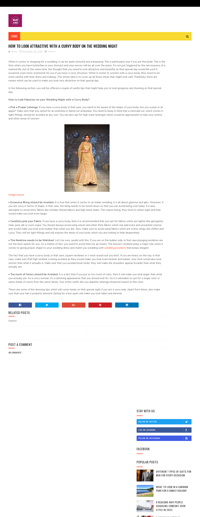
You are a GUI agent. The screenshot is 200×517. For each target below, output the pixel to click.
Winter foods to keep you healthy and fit (167, 242)
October (149, 339)
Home (14, 36)
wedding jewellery (71, 277)
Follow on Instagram (164, 72)
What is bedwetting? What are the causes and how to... (163, 279)
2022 (144, 210)
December (150, 233)
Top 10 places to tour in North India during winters (164, 294)
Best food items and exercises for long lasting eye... (166, 324)
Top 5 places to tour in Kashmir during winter (166, 316)
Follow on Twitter (164, 56)
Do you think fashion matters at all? (164, 266)
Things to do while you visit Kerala (163, 254)
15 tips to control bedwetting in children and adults (162, 260)
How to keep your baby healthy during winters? (165, 302)
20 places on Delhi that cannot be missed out (167, 272)
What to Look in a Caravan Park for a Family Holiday (172, 123)
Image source (16, 212)
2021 (144, 214)
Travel (142, 193)
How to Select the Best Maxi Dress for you (165, 287)
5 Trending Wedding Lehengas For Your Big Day (172, 153)
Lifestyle (143, 187)
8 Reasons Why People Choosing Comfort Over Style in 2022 (171, 140)
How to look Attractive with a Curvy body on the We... (164, 248)
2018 (144, 229)
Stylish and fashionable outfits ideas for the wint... (165, 331)
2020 (144, 219)
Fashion (52, 58)
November (150, 238)
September (150, 343)
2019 (144, 224)
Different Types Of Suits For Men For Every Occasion (173, 107)
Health (142, 182)
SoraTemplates (24, 512)
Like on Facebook (164, 64)
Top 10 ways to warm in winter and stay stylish (166, 309)
